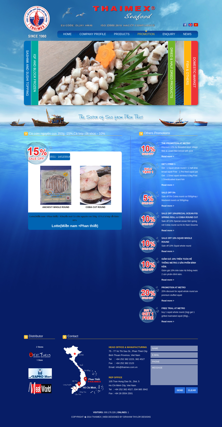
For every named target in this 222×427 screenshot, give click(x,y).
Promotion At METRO (173, 287)
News (187, 34)
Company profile (93, 34)
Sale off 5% (168, 192)
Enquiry (169, 34)
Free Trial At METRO (173, 308)
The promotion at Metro (175, 143)
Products (122, 34)
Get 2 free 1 (168, 164)
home (67, 34)
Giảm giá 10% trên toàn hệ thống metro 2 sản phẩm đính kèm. (178, 263)
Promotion (146, 34)
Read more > (167, 156)
